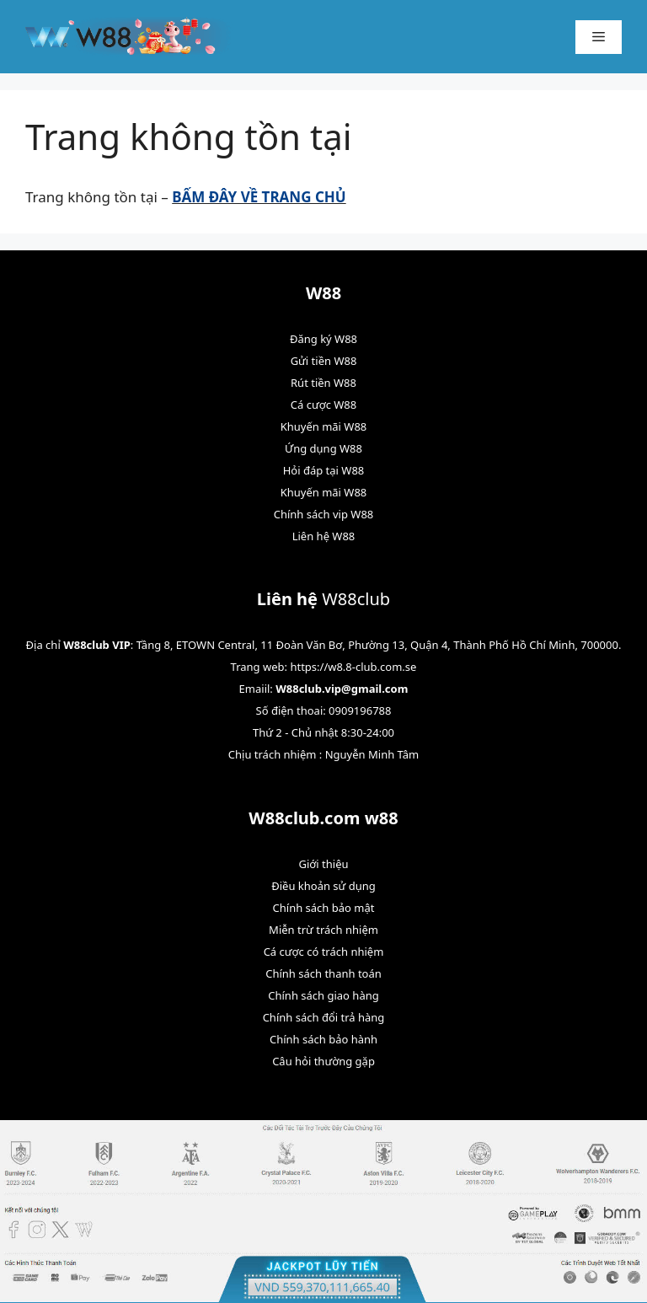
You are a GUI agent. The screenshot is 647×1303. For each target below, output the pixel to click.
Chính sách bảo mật (324, 907)
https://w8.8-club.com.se (353, 666)
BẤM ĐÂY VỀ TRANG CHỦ (258, 196)
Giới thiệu (323, 863)
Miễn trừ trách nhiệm (323, 929)
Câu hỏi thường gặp (323, 1061)
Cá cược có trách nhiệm (324, 951)
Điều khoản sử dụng (323, 885)
